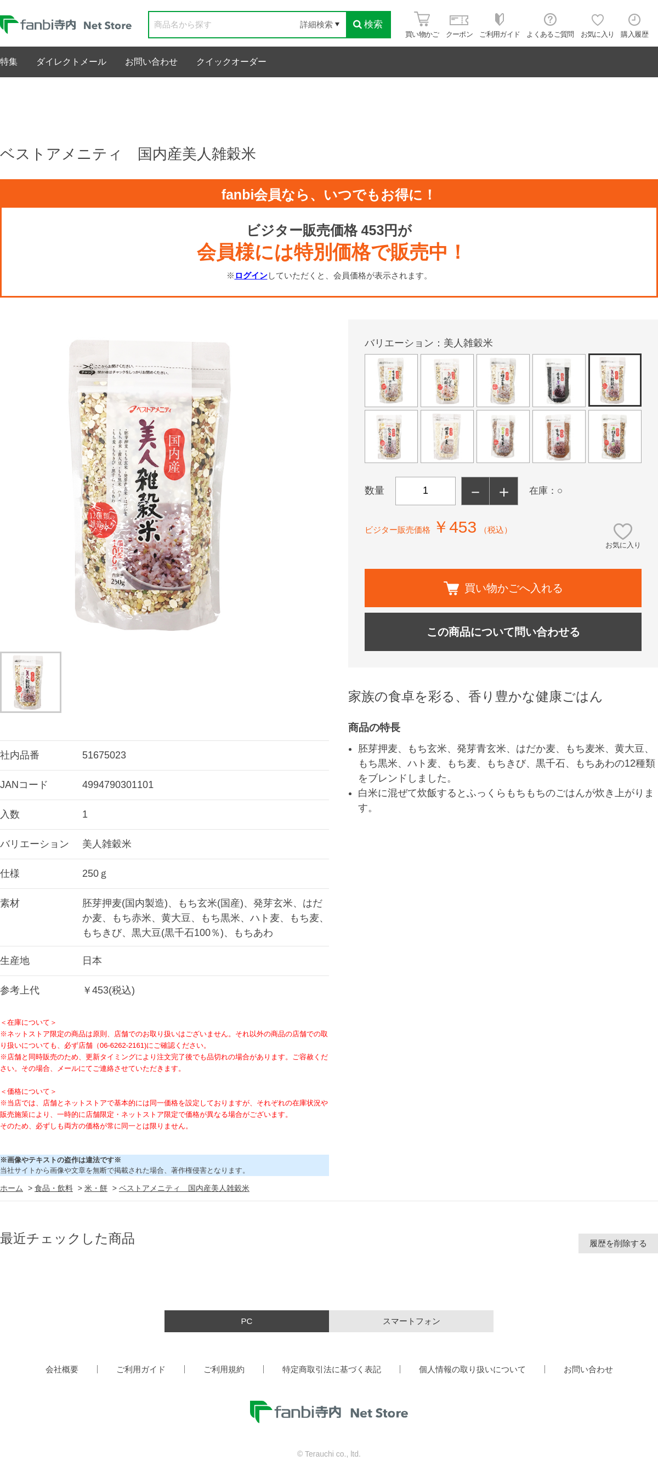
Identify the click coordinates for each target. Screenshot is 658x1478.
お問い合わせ (151, 61)
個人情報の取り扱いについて (472, 1369)
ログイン (251, 275)
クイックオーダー (231, 61)
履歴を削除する (618, 1243)
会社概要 (62, 1369)
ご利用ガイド (141, 1369)
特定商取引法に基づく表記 (331, 1369)
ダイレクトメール (71, 61)
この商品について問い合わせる (503, 632)
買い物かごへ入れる (503, 588)
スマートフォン (411, 1321)
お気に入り (623, 545)
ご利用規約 (224, 1369)
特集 (9, 61)
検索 (368, 24)
